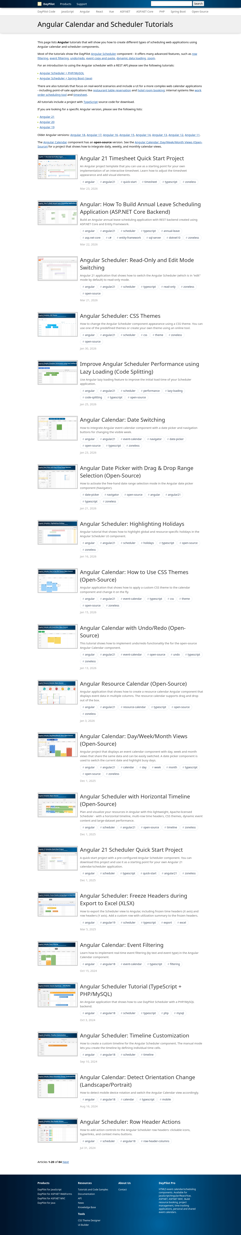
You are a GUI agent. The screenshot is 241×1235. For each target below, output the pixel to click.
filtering (175, 964)
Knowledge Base (87, 1207)
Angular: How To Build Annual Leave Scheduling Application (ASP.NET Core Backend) (140, 207)
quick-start (130, 182)
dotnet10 (174, 237)
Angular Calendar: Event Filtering (122, 944)
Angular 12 (175, 135)
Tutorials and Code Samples (93, 1189)
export (168, 922)
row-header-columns (156, 1141)
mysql (180, 1013)
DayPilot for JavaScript (50, 1189)
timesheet (80, 95)
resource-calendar (134, 707)
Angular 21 (47, 117)
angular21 (109, 182)
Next (66, 1162)
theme (159, 335)
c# (110, 237)
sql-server (155, 237)
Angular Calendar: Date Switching (122, 419)
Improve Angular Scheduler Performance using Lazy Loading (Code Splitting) (139, 367)
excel (183, 922)
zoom (151, 58)
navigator (156, 439)
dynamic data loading (131, 58)
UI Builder (83, 1225)
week (157, 767)
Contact (122, 1189)
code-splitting (93, 397)
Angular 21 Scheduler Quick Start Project (131, 849)
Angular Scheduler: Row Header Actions (130, 1121)
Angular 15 (126, 135)
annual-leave (172, 231)
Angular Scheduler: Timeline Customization (134, 1035)
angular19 (109, 922)
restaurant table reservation (112, 90)
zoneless (190, 182)
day (144, 767)
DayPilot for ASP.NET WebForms (55, 1194)
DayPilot (46, 4)
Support (82, 4)
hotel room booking (151, 90)
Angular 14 (143, 135)
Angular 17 (94, 135)
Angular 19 (47, 127)
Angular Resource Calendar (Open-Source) (133, 683)
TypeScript (91, 102)
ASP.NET (125, 11)
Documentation (86, 1194)
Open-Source (200, 11)
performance (151, 391)
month (173, 767)
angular (90, 182)
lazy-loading (175, 391)
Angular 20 (47, 122)
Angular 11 (192, 135)
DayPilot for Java (46, 1202)
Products (65, 4)
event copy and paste (100, 58)
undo (176, 654)
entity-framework (130, 237)
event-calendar (132, 439)
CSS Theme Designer (89, 1220)
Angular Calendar (55, 142)
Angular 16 (110, 135)
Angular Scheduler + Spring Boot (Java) (66, 78)
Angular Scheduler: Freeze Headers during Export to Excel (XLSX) (133, 899)
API (80, 1198)
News (81, 1202)
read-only (169, 286)
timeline (172, 827)
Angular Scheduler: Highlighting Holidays (132, 523)
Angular (85, 11)
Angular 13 (159, 135)
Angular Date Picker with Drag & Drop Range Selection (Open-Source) (137, 471)
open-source (93, 293)
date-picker (177, 439)
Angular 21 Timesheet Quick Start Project (132, 158)
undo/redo (77, 58)
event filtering (59, 58)
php (166, 1013)
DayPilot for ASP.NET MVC (51, 1198)
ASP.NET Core (144, 11)
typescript (171, 182)
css (145, 335)
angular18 (109, 964)
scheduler (129, 231)
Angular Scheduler (103, 54)
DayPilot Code (46, 11)
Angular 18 (77, 135)
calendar (128, 767)
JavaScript (67, 11)
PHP (162, 11)
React (99, 11)
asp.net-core (92, 237)
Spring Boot (178, 11)
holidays (148, 543)
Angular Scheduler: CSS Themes (120, 315)
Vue (111, 11)
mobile (166, 1099)
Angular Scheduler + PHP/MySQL (62, 73)
